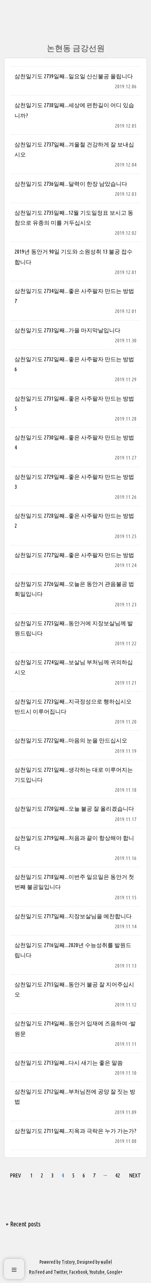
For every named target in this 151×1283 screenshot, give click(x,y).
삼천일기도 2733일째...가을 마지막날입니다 (67, 330)
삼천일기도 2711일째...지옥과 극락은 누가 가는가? (75, 1131)
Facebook (78, 1272)
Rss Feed (37, 1272)
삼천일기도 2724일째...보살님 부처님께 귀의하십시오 (73, 667)
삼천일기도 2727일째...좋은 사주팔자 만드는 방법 (74, 555)
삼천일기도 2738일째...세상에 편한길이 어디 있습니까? (74, 110)
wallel (106, 1262)
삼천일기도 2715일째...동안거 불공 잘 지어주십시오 (74, 989)
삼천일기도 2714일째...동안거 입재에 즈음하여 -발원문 (75, 1028)
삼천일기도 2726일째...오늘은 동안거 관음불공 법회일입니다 (74, 589)
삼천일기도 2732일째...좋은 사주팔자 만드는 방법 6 (74, 364)
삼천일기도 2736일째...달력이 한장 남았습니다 (70, 184)
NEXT (134, 1174)
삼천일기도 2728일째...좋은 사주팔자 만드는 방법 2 (74, 520)
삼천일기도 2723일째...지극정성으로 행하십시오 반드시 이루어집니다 (73, 706)
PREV (14, 1174)
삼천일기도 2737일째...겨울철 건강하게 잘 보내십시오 (74, 149)
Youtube (97, 1272)
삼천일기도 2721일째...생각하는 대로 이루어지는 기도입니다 (73, 775)
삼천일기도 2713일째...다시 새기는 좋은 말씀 (68, 1062)
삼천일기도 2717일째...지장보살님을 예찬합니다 (73, 916)
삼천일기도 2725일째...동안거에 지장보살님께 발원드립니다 (73, 628)
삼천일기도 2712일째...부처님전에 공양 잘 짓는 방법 (74, 1096)
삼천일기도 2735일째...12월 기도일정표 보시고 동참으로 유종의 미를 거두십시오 (73, 217)
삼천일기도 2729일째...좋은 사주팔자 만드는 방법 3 (74, 482)
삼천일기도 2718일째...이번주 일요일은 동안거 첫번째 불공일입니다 (74, 882)
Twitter (60, 1272)
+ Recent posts (23, 1224)
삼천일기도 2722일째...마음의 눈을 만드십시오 (70, 740)
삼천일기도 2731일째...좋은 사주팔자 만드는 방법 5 (74, 403)
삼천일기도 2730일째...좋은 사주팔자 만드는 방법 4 (74, 442)
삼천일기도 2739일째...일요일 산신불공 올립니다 (73, 76)
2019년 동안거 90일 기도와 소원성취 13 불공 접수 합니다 (73, 256)
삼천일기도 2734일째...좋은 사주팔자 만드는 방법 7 (74, 296)
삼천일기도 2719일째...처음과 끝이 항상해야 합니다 (74, 843)
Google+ (114, 1272)
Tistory (68, 1262)
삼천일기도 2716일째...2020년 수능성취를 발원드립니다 (72, 950)
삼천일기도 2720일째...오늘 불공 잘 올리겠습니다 (74, 808)
